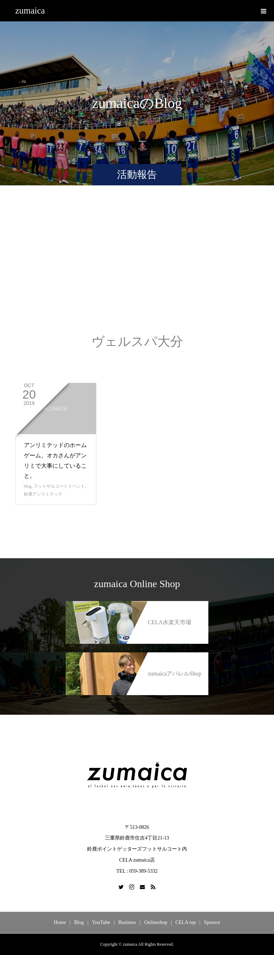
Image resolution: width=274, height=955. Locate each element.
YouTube (101, 922)
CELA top (185, 922)
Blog (79, 922)
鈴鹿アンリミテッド (43, 494)
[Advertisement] (137, 267)
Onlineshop (155, 922)
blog (27, 486)
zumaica (30, 10)
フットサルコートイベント (59, 486)
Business (127, 922)
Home (60, 922)
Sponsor (212, 922)
